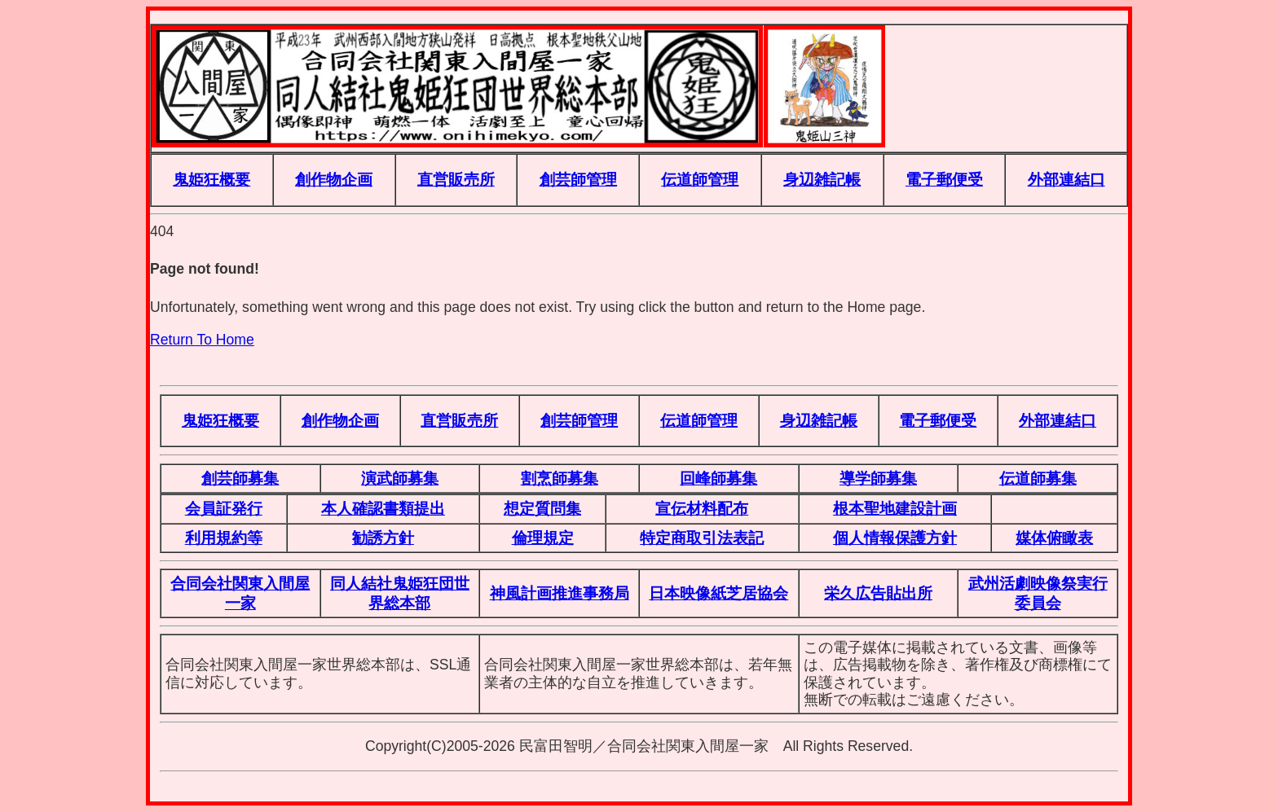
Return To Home (202, 339)
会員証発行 (223, 508)
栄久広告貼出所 (878, 593)
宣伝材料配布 (701, 508)
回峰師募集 (718, 478)
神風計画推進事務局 (559, 593)
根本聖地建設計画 (895, 508)
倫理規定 (543, 537)
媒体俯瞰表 (1054, 537)
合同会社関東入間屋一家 (240, 592)
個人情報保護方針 (895, 537)
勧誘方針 (383, 537)
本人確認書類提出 (383, 508)
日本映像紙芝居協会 (718, 593)
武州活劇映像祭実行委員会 (1038, 592)
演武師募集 (399, 478)
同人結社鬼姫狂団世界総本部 (399, 592)
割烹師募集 (559, 478)
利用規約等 (223, 537)
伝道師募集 (1038, 478)
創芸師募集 (240, 478)
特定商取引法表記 (702, 537)
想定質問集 (542, 508)
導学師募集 (878, 478)
